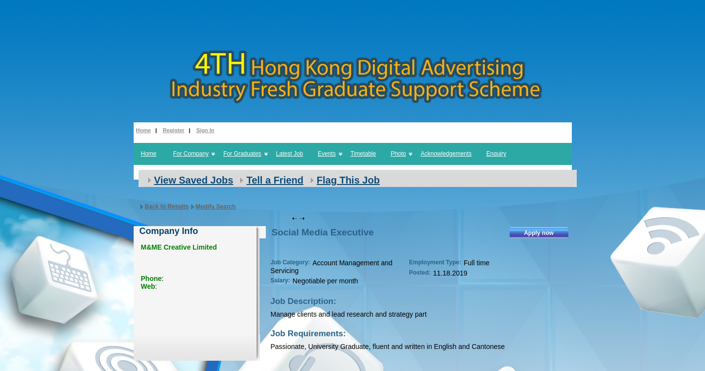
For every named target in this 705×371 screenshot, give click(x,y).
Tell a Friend (274, 180)
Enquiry (496, 153)
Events (327, 153)
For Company (191, 153)
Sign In (205, 130)
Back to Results (167, 206)
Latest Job (289, 153)
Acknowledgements (446, 153)
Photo (398, 153)
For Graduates (242, 153)
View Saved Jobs (194, 180)
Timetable (363, 153)
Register (174, 130)
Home (143, 130)
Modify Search (216, 206)
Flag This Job (348, 180)
